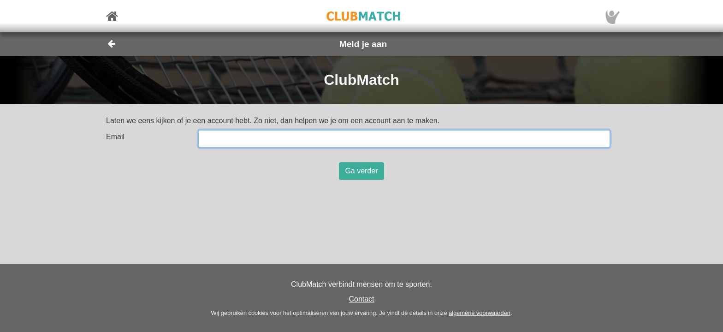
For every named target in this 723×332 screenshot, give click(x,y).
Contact (361, 299)
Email (115, 137)
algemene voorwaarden (479, 312)
